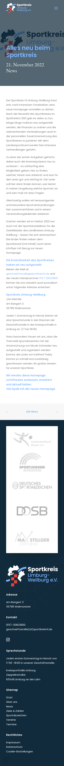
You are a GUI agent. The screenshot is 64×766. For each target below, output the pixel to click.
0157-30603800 (15, 625)
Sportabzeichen (16, 715)
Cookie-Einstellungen (19, 751)
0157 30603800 (48, 278)
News (11, 70)
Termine (11, 724)
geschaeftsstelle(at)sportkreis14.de (29, 629)
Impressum (13, 742)
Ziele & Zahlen (15, 711)
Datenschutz (14, 747)
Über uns (11, 702)
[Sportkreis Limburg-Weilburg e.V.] (18, 8)
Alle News (32, 411)
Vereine (11, 720)
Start (9, 697)
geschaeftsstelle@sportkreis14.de (27, 273)
